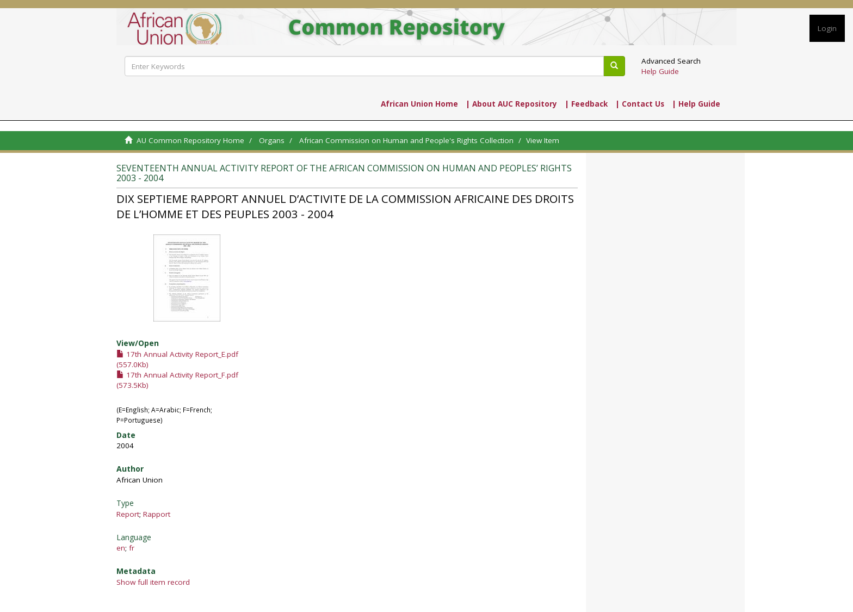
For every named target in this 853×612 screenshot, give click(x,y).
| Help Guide (696, 104)
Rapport (156, 514)
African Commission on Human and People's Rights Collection (406, 140)
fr (131, 548)
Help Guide (660, 71)
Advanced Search (671, 61)
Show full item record (153, 582)
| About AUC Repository (511, 104)
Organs (272, 140)
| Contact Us (639, 104)
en (120, 548)
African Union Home (419, 104)
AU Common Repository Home (190, 140)
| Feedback (586, 104)
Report (127, 514)
